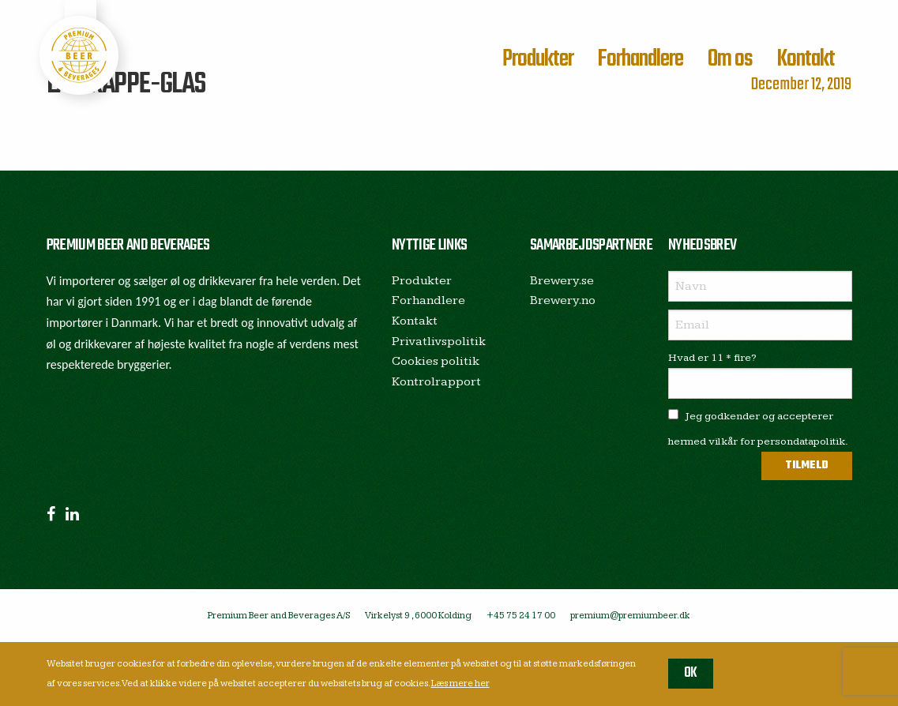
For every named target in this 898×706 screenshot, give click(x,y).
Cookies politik (435, 361)
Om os (730, 59)
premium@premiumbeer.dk (630, 616)
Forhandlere (640, 59)
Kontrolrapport (436, 381)
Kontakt (805, 59)
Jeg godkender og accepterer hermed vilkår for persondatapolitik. (758, 428)
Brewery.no (563, 300)
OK (690, 673)
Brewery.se (562, 280)
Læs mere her (460, 683)
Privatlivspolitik (439, 341)
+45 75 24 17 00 (521, 616)
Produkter (537, 59)
